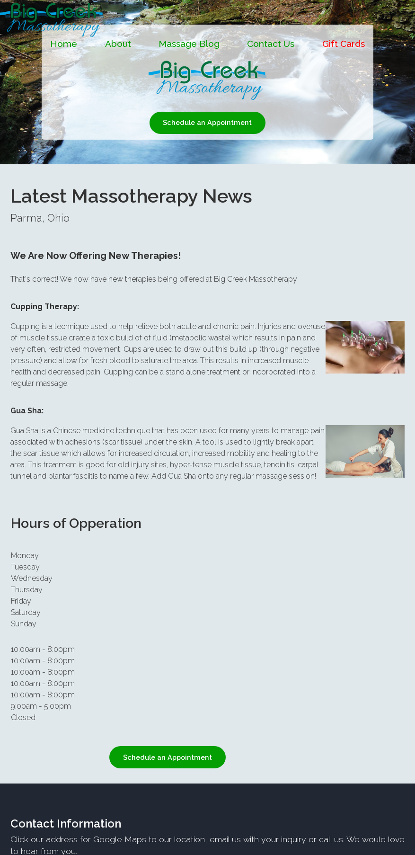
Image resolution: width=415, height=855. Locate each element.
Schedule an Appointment (207, 122)
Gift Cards (343, 43)
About (118, 43)
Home (63, 43)
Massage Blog (189, 43)
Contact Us (270, 43)
